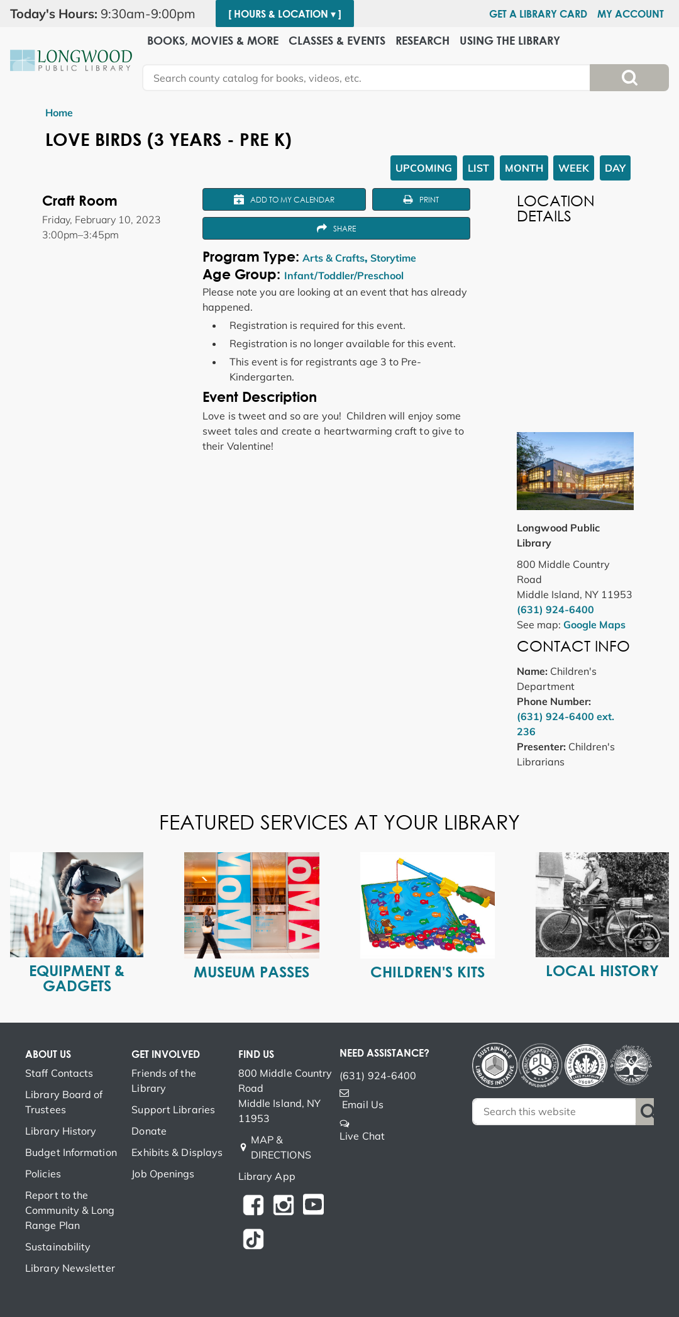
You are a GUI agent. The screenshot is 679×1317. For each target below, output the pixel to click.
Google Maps (594, 624)
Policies (43, 1173)
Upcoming (423, 168)
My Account (630, 13)
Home (59, 112)
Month (524, 168)
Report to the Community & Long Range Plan (70, 1210)
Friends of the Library (163, 1080)
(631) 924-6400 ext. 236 (565, 724)
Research (422, 40)
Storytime (393, 258)
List (478, 168)
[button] (108, 13)
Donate (149, 1131)
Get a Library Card (538, 13)
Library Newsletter (70, 1268)
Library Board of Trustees (64, 1102)
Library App (266, 1176)
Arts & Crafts (333, 258)
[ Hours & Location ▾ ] (284, 13)
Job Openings (162, 1173)
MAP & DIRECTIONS (281, 1147)
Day (615, 168)
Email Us (363, 1104)
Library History (61, 1131)
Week (573, 168)
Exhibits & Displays (177, 1152)
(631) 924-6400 (555, 609)
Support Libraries (173, 1109)
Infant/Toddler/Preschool (344, 275)
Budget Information (71, 1152)
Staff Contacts (59, 1073)
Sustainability (58, 1246)
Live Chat (362, 1136)
